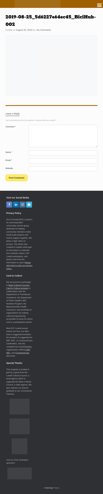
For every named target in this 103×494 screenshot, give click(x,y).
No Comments (44, 30)
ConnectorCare (22, 353)
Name (8, 152)
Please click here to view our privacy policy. (19, 265)
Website (9, 168)
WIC (8, 353)
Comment (10, 126)
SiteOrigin (49, 488)
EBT (28, 350)
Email (8, 160)
